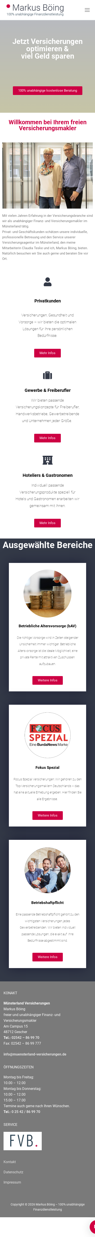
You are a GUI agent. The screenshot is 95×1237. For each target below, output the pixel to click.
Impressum (12, 1182)
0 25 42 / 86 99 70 (26, 1112)
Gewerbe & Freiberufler (48, 390)
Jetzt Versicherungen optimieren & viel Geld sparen (47, 48)
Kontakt (10, 1162)
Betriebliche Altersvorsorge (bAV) (47, 626)
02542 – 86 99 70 (25, 1038)
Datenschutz (13, 1172)
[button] (47, 90)
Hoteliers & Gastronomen (48, 475)
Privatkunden (47, 301)
